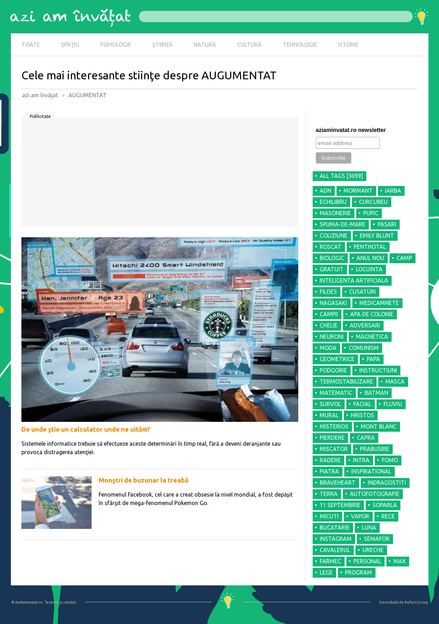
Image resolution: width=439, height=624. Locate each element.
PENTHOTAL (370, 247)
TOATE (30, 44)
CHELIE (329, 325)
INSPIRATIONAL (371, 471)
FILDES (328, 291)
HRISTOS (362, 415)
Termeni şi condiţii (60, 602)
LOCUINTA (369, 269)
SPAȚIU (70, 44)
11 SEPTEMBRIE (340, 505)
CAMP (404, 258)
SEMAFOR (377, 539)
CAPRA (366, 437)
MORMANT (358, 190)
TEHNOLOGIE (300, 44)
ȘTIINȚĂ (162, 44)
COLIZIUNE (333, 235)
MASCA (395, 381)
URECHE (373, 550)
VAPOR (360, 516)
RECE (388, 516)
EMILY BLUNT (377, 235)
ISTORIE (348, 44)
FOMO (390, 460)
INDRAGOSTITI (387, 482)
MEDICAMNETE (379, 303)
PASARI (387, 224)
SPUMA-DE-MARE (342, 224)
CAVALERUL (335, 550)
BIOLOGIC (332, 258)
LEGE (326, 572)
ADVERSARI (365, 325)
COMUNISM (364, 348)
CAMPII (329, 314)
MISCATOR (334, 449)
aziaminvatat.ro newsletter (351, 130)
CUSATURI (362, 291)
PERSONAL (367, 561)
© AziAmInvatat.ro (26, 602)
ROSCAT (330, 247)
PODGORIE (333, 370)
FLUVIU (393, 404)
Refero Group (416, 602)
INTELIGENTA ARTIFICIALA (354, 280)
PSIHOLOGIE (115, 44)
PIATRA (329, 471)
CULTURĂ (249, 44)
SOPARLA (385, 505)
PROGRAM (358, 572)
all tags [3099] (341, 176)
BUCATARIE (335, 527)
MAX (399, 561)
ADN (325, 190)
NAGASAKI (333, 303)
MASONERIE (335, 213)
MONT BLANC (379, 426)
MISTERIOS (334, 426)
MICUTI (329, 516)
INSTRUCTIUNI (378, 370)
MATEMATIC (336, 393)
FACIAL (362, 404)
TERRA (329, 494)
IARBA (393, 190)
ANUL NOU (370, 258)
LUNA (369, 527)
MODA (328, 348)
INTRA (361, 460)
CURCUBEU (373, 202)
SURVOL (330, 404)
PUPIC (370, 213)
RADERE (330, 460)
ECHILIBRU (333, 202)
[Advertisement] (160, 174)
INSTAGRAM (336, 539)
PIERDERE (332, 437)
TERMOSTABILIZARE (346, 381)
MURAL (329, 415)
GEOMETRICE (337, 359)
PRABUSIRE (374, 449)
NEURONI (332, 336)
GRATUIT (332, 269)
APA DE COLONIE (371, 314)
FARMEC (330, 561)
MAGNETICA (372, 336)
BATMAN (376, 393)
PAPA (373, 359)
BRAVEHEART (337, 482)
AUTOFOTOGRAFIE (374, 494)
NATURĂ (205, 44)
